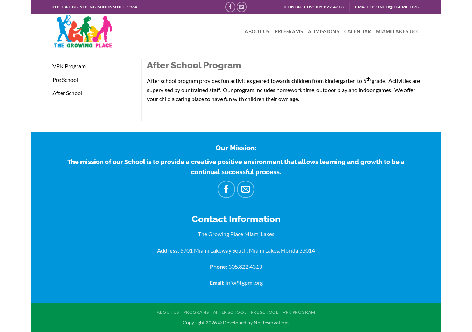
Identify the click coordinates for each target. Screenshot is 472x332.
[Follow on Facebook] (230, 7)
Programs (289, 31)
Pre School (65, 79)
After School (67, 93)
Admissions (323, 31)
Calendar (357, 31)
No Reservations (271, 322)
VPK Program (69, 66)
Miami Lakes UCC (398, 31)
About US (257, 31)
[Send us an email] (242, 7)
